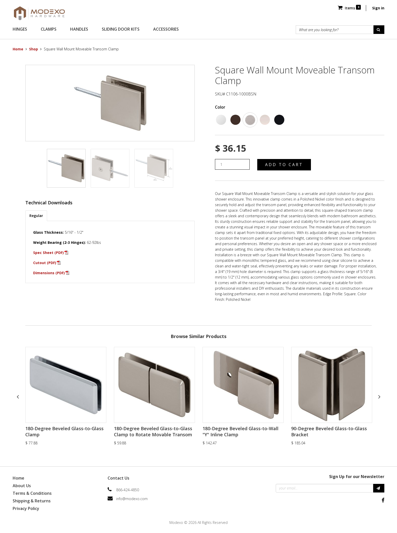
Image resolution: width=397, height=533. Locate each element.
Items (349, 8)
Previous (18, 396)
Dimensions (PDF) (49, 272)
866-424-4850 (127, 489)
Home (18, 49)
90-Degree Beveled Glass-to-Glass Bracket (329, 431)
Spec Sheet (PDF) (48, 252)
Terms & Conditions (32, 493)
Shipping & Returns (32, 501)
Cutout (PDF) (44, 262)
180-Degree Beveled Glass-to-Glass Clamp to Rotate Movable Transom (153, 431)
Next (379, 396)
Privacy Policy (26, 508)
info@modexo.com (132, 498)
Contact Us (118, 478)
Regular (36, 215)
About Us (22, 485)
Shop (33, 49)
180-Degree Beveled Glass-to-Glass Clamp (64, 431)
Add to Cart (284, 164)
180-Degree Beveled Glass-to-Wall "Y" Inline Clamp (241, 431)
